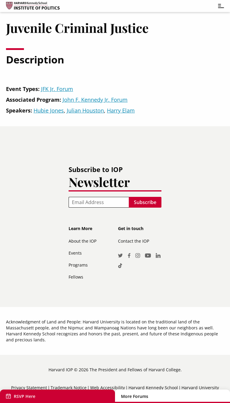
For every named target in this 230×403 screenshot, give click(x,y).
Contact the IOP (133, 241)
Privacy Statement (29, 387)
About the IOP (82, 241)
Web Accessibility (107, 387)
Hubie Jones (49, 110)
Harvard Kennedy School (153, 387)
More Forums (134, 396)
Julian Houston (85, 110)
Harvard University (200, 387)
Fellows (76, 277)
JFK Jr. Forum (57, 88)
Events (75, 253)
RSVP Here (24, 396)
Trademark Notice (69, 387)
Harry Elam (121, 110)
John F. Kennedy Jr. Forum (95, 99)
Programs (78, 265)
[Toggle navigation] (218, 6)
